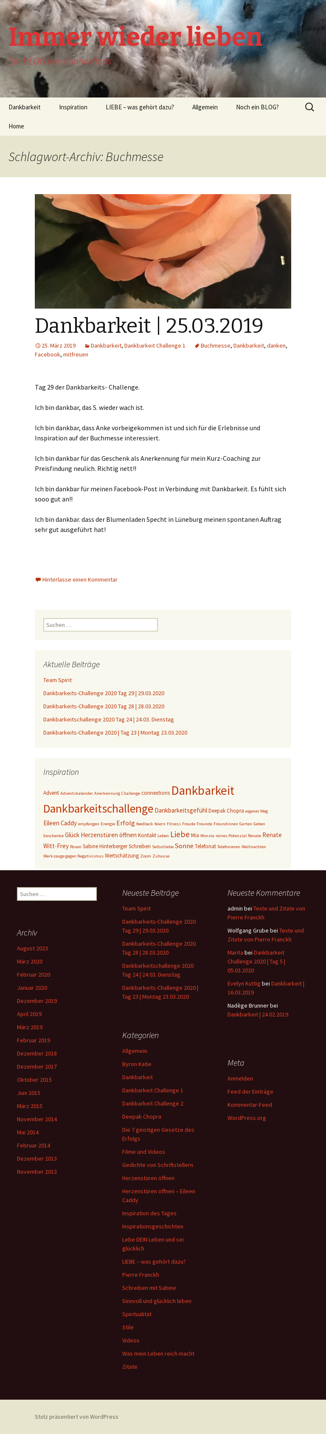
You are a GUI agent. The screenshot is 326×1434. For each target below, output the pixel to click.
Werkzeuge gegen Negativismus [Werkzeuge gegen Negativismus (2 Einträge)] (73, 856)
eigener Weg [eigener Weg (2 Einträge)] (256, 811)
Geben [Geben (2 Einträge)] (259, 824)
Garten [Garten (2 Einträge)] (245, 824)
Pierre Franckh (140, 1274)
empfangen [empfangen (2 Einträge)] (88, 824)
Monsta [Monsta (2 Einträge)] (207, 835)
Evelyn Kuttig (244, 983)
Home (16, 126)
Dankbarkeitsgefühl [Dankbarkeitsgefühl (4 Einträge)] (181, 810)
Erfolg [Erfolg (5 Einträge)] (125, 823)
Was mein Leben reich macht (158, 1353)
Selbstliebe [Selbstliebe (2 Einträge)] (163, 846)
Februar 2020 (33, 974)
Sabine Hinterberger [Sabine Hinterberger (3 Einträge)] (105, 846)
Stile (128, 1327)
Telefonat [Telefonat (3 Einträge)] (205, 846)
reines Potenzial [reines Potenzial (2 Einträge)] (231, 835)
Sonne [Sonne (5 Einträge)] (184, 845)
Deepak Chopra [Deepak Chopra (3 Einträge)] (226, 810)
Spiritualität (137, 1314)
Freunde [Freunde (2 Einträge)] (204, 824)
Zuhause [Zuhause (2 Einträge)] (160, 856)
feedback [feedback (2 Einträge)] (144, 824)
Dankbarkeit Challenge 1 (154, 345)
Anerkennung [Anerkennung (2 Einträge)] (107, 793)
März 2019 (29, 1027)
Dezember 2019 (37, 1001)
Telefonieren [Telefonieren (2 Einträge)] (228, 846)
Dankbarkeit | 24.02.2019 (258, 1014)
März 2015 (29, 1106)
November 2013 (37, 1171)
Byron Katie (137, 1064)
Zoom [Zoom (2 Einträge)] (145, 856)
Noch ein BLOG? (257, 107)
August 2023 (32, 948)
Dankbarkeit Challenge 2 (152, 1103)
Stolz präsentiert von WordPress (76, 1416)
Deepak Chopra (141, 1116)
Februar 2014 (33, 1145)
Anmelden (240, 1078)
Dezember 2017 (37, 1066)
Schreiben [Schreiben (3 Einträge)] (140, 846)
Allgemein (205, 107)
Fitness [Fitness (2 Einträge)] (174, 824)
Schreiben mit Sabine (149, 1288)
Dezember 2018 (37, 1053)
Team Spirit (57, 680)
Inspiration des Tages (149, 1213)
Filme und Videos (143, 1152)
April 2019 (29, 1014)
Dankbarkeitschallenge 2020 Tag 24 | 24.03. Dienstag (108, 719)
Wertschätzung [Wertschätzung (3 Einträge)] (122, 855)
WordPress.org (247, 1118)
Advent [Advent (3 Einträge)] (51, 792)
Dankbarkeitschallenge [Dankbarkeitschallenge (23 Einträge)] (98, 808)
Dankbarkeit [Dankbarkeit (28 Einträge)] (202, 790)
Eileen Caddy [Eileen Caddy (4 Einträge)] (60, 823)
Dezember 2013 (37, 1158)
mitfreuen (75, 354)
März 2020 (29, 961)
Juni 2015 (28, 1093)
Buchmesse (215, 345)
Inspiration (73, 107)
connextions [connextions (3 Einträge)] (155, 792)
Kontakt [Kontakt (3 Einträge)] (147, 835)
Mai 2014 (28, 1132)
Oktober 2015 (34, 1079)
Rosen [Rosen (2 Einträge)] (76, 846)
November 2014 (37, 1119)
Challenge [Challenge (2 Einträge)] (130, 793)
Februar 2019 (33, 1040)
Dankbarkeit (24, 107)
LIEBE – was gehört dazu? (140, 107)
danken (276, 345)
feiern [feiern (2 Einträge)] (160, 824)
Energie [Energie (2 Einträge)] (108, 824)
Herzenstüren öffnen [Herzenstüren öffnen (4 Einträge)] (109, 835)
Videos (131, 1340)
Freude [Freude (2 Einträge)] (188, 824)
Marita (235, 952)
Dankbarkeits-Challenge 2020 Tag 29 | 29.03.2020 (103, 693)
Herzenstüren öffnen (148, 1178)
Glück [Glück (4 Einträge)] (72, 835)
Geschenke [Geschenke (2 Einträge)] (53, 835)
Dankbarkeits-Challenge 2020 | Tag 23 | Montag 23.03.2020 (115, 732)
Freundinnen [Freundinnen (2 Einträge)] (226, 824)
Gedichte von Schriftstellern (157, 1165)
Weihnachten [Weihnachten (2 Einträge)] (254, 846)
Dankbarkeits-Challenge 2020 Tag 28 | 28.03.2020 (103, 706)
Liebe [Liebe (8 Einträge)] (180, 834)
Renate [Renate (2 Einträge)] (254, 835)
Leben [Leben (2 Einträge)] (163, 835)
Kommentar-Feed (250, 1104)
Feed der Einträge (250, 1091)
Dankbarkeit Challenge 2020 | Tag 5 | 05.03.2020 (256, 961)
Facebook (47, 354)
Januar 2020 (32, 987)
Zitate (130, 1366)
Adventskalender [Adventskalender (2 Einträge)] (76, 793)
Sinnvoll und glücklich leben (156, 1301)
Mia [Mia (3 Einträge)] (195, 835)
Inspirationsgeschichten (152, 1226)
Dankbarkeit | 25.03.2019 (149, 326)
